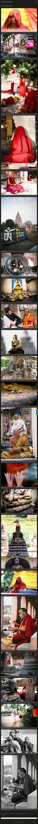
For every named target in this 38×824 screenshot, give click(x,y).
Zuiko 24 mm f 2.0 (19, 813)
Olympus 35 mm (7, 813)
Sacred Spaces (6, 2)
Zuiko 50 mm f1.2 (27, 813)
